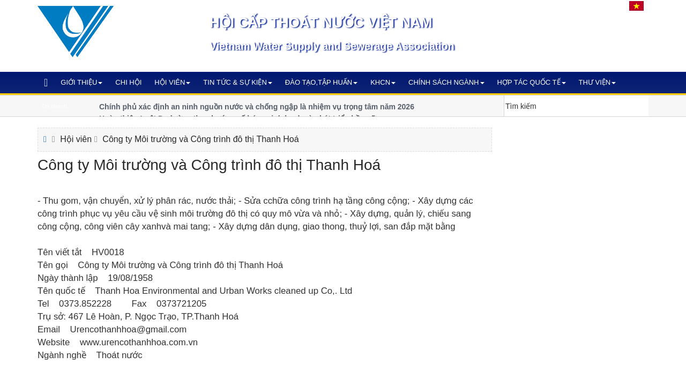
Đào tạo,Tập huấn (321, 82)
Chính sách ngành (446, 82)
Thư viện (597, 82)
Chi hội (128, 82)
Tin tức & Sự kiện (237, 82)
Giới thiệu (81, 82)
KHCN (383, 82)
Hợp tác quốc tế (531, 82)
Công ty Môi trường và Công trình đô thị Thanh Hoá (200, 139)
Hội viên (172, 82)
